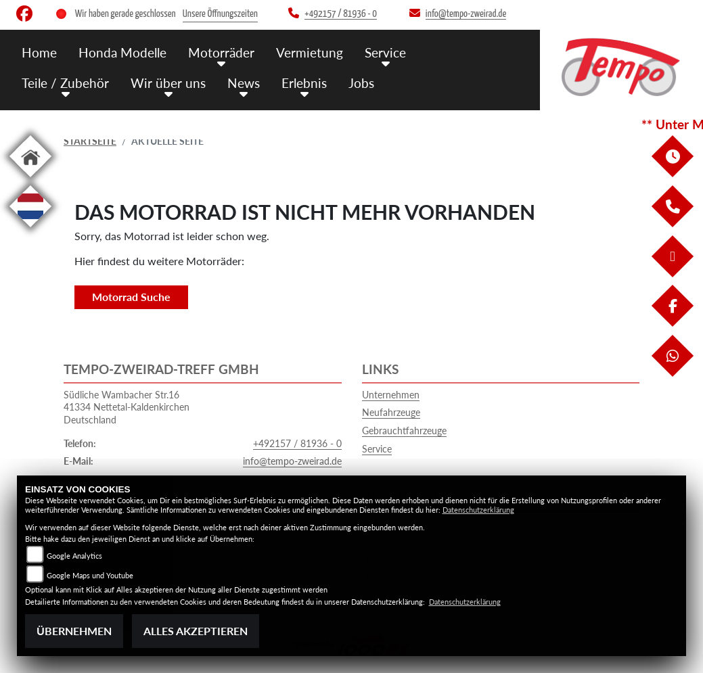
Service (377, 449)
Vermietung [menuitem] (309, 52)
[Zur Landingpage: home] (30, 179)
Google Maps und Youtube (90, 575)
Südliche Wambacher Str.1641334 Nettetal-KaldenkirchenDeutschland (126, 407)
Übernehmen (74, 630)
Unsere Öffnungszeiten (220, 14)
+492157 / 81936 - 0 (297, 443)
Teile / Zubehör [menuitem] (65, 83)
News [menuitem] (243, 83)
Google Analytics (74, 555)
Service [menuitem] (385, 52)
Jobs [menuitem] (361, 83)
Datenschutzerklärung (478, 509)
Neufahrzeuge (391, 412)
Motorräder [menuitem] (221, 52)
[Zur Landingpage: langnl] (30, 229)
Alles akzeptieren (195, 630)
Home (39, 52)
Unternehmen (390, 394)
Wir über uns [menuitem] (168, 83)
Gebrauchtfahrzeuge (404, 430)
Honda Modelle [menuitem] (122, 52)
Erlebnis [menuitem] (304, 83)
